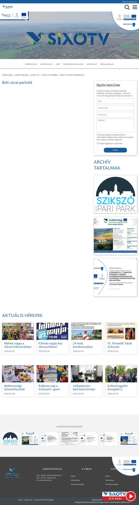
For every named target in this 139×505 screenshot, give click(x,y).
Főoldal (7, 75)
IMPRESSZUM (31, 64)
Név (98, 100)
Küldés (115, 150)
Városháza (75, 480)
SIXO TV (35, 75)
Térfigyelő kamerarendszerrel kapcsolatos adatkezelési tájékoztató (102, 502)
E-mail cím (101, 113)
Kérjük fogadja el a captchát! (109, 143)
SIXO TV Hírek (50, 75)
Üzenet (100, 120)
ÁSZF (58, 64)
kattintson (47, 480)
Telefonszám (102, 106)
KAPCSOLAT (91, 64)
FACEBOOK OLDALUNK (73, 64)
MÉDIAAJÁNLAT (107, 64)
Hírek (73, 476)
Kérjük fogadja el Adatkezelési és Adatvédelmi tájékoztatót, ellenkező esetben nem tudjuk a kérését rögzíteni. (115, 137)
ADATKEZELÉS (46, 64)
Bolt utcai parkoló (72, 75)
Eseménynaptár (77, 484)
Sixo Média (22, 75)
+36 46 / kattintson (48, 478)
